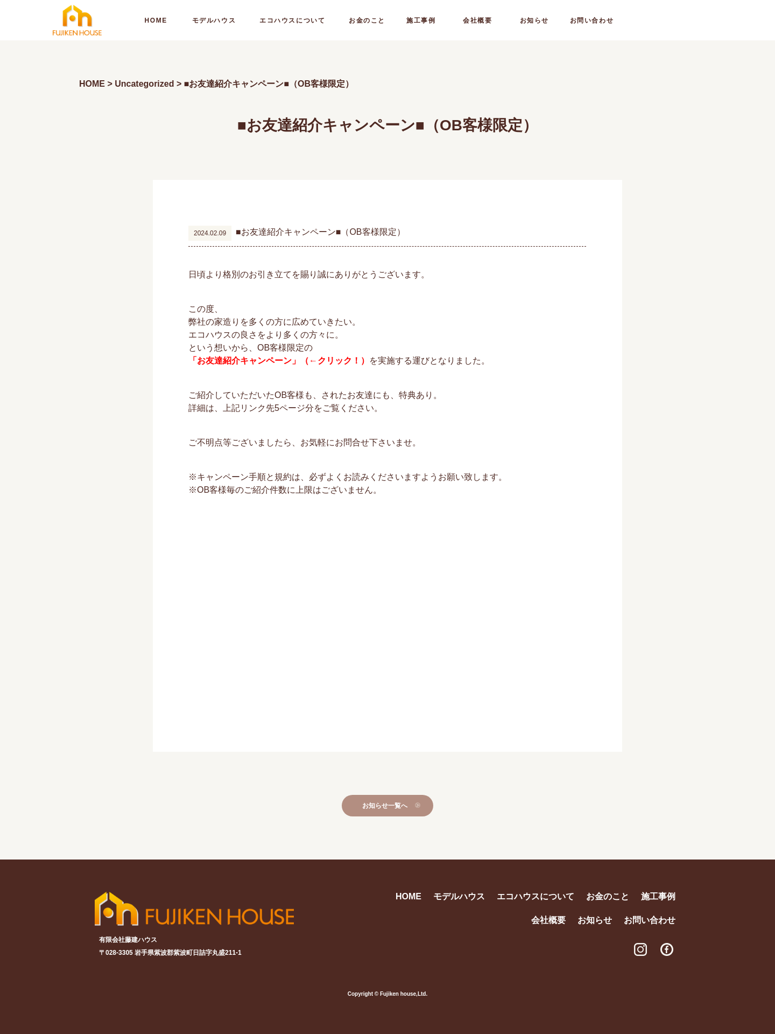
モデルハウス (214, 20)
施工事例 (420, 20)
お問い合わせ (592, 20)
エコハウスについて (292, 20)
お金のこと (367, 20)
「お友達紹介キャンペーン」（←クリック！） (278, 360)
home (156, 20)
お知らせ (534, 20)
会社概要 (477, 20)
